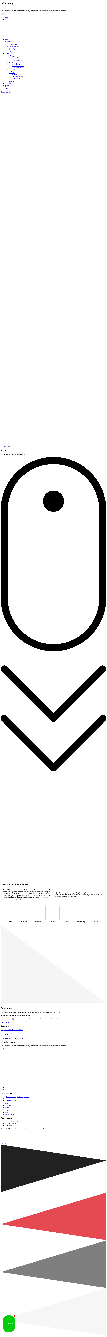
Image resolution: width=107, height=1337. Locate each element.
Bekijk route (5, 1038)
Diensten (7, 1107)
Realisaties (8, 1109)
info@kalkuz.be (11, 1035)
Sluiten (4, 14)
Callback (3, 1049)
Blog (6, 17)
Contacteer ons (5, 1022)
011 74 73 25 (10, 1033)
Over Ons (4, 446)
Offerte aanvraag (6, 92)
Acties (7, 1112)
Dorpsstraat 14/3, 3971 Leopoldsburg (12, 1030)
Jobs (6, 19)
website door (19, 1144)
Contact (7, 1111)
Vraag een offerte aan (17, 1038)
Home (6, 1103)
